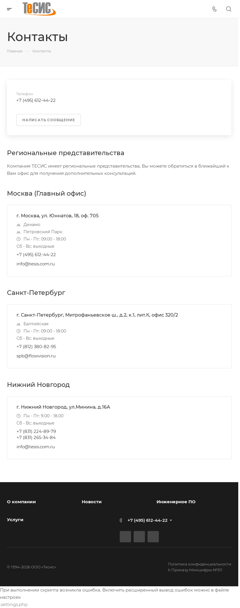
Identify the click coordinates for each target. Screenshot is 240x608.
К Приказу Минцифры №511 (195, 569)
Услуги (15, 519)
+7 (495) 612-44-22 (36, 254)
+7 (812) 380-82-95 (36, 346)
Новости (92, 501)
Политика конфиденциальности (199, 564)
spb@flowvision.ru (36, 356)
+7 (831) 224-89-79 (36, 431)
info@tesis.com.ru (36, 264)
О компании (21, 501)
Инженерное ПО (176, 501)
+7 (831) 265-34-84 (36, 437)
